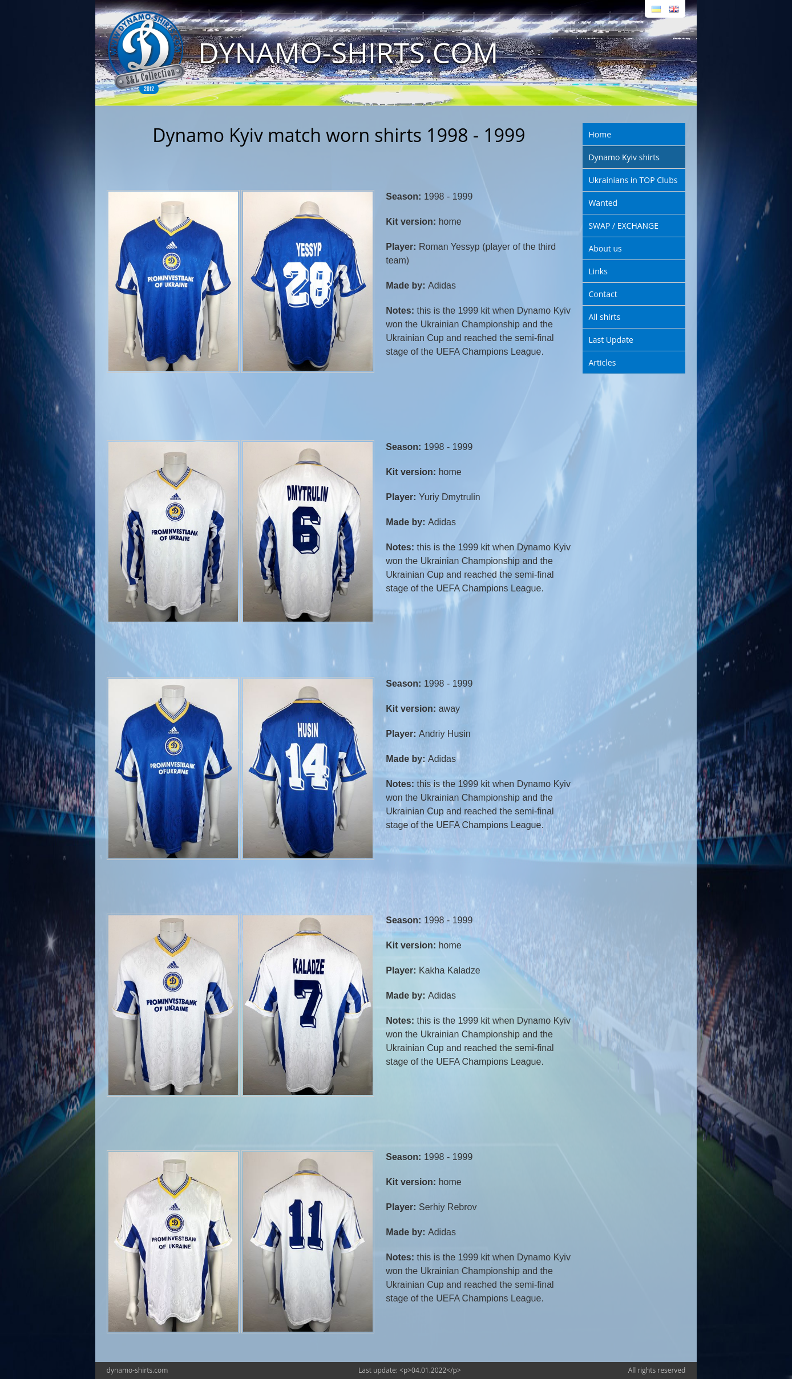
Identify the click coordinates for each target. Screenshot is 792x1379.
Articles (602, 362)
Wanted (602, 202)
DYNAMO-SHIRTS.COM (348, 52)
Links (597, 271)
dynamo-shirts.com (137, 1370)
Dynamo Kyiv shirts (623, 157)
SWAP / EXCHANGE (623, 225)
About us (604, 248)
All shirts (604, 316)
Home (599, 134)
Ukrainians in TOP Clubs (632, 180)
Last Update (610, 339)
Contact (602, 294)
